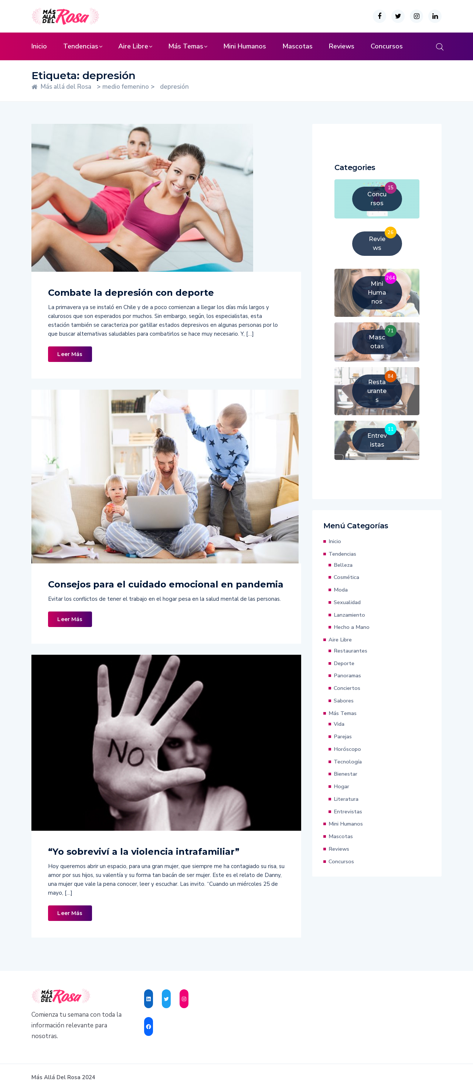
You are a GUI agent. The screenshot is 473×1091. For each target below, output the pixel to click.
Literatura (346, 799)
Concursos (387, 46)
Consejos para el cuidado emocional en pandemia (165, 584)
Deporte (344, 663)
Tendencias (80, 46)
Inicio (39, 46)
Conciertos (347, 688)
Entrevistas (348, 811)
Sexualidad (347, 602)
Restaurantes (350, 650)
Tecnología (348, 761)
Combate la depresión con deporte (131, 292)
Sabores (344, 700)
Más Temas (185, 46)
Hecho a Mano (352, 627)
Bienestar (345, 773)
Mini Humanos (244, 46)
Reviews (341, 46)
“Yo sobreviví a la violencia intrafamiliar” (143, 851)
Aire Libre (133, 46)
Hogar (341, 786)
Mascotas (297, 46)
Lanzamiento (349, 615)
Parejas (343, 736)
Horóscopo (347, 749)
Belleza (343, 565)
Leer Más (69, 354)
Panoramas (347, 675)
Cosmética (346, 577)
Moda (341, 589)
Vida (339, 724)
